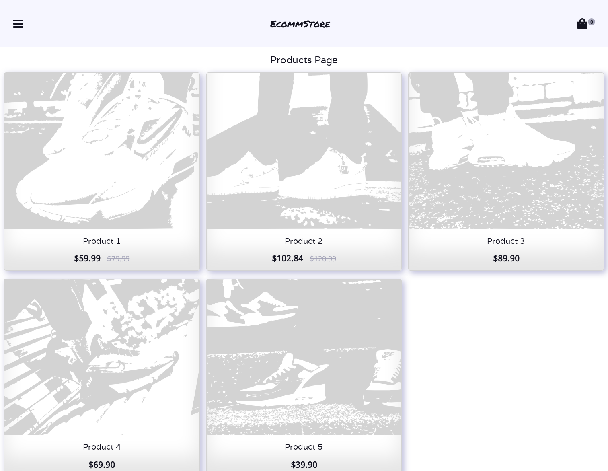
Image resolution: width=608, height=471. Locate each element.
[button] (18, 24)
